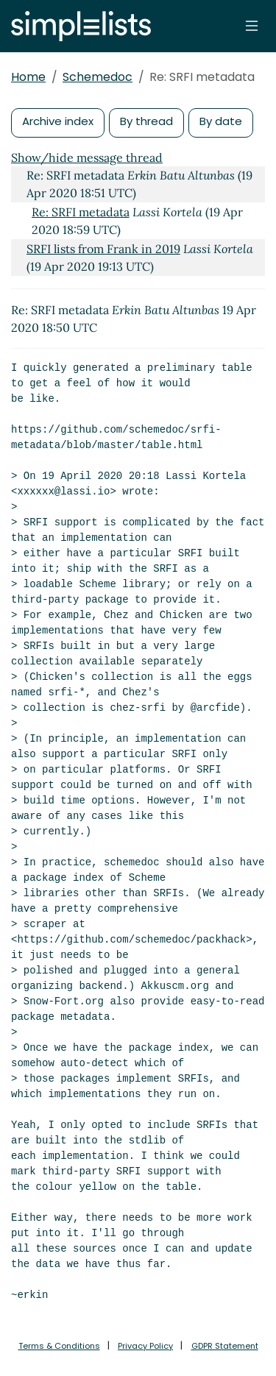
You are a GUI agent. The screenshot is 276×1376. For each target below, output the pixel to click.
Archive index (57, 121)
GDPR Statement (224, 1346)
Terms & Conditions (59, 1346)
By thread (146, 121)
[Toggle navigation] (251, 26)
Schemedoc (97, 76)
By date (220, 121)
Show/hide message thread (87, 157)
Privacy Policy (145, 1346)
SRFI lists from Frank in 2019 (103, 248)
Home (28, 76)
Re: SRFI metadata (81, 212)
